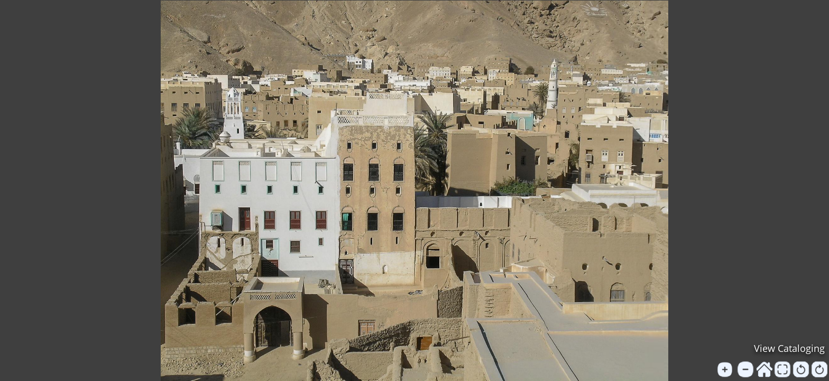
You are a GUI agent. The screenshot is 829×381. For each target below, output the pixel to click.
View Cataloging (789, 348)
